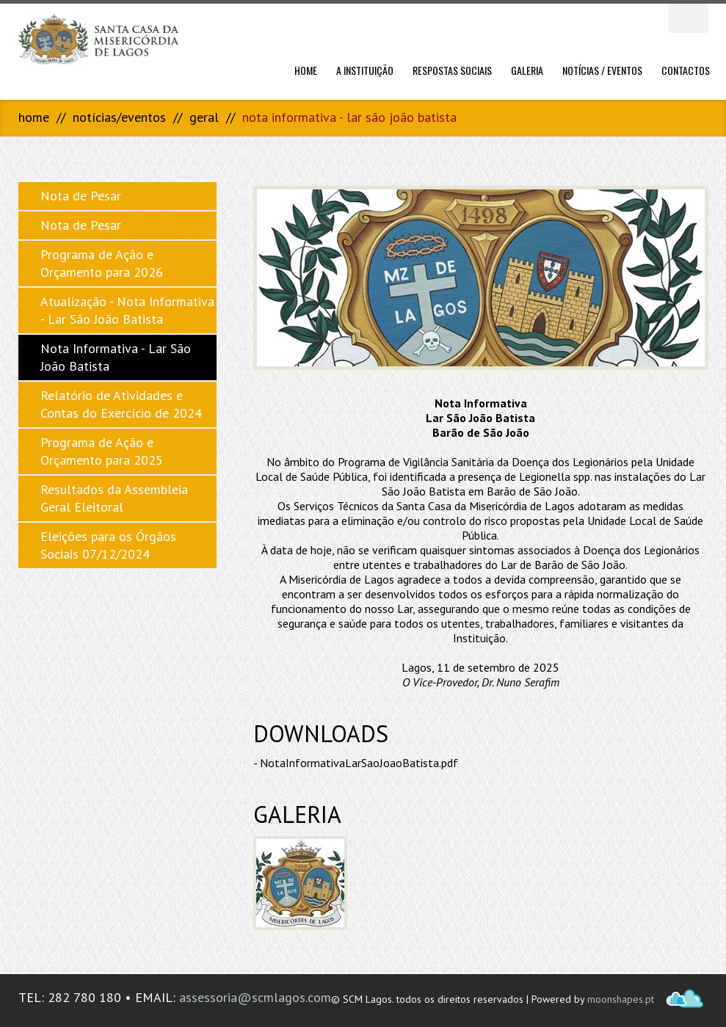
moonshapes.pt (620, 999)
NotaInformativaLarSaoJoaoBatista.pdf (359, 762)
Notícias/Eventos (119, 117)
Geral (204, 117)
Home (305, 70)
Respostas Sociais (452, 70)
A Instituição (364, 70)
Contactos (685, 70)
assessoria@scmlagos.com (255, 997)
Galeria (527, 70)
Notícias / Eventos (602, 70)
